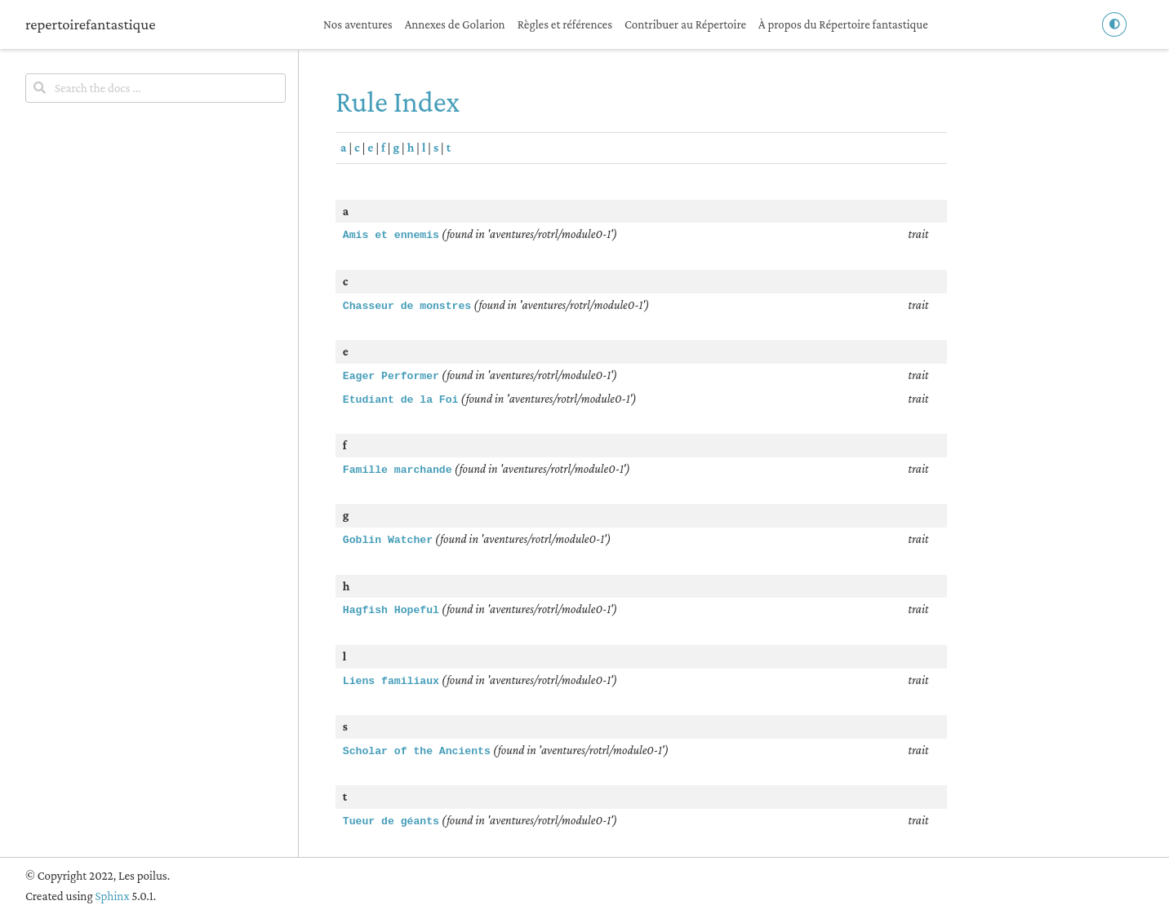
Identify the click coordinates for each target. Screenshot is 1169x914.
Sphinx (112, 896)
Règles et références (565, 24)
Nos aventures (358, 24)
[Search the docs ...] (155, 88)
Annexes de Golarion (455, 24)
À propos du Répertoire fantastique (843, 24)
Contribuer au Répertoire (685, 24)
